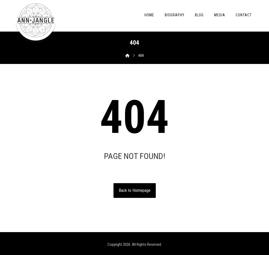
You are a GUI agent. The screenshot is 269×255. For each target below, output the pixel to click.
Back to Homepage (135, 190)
